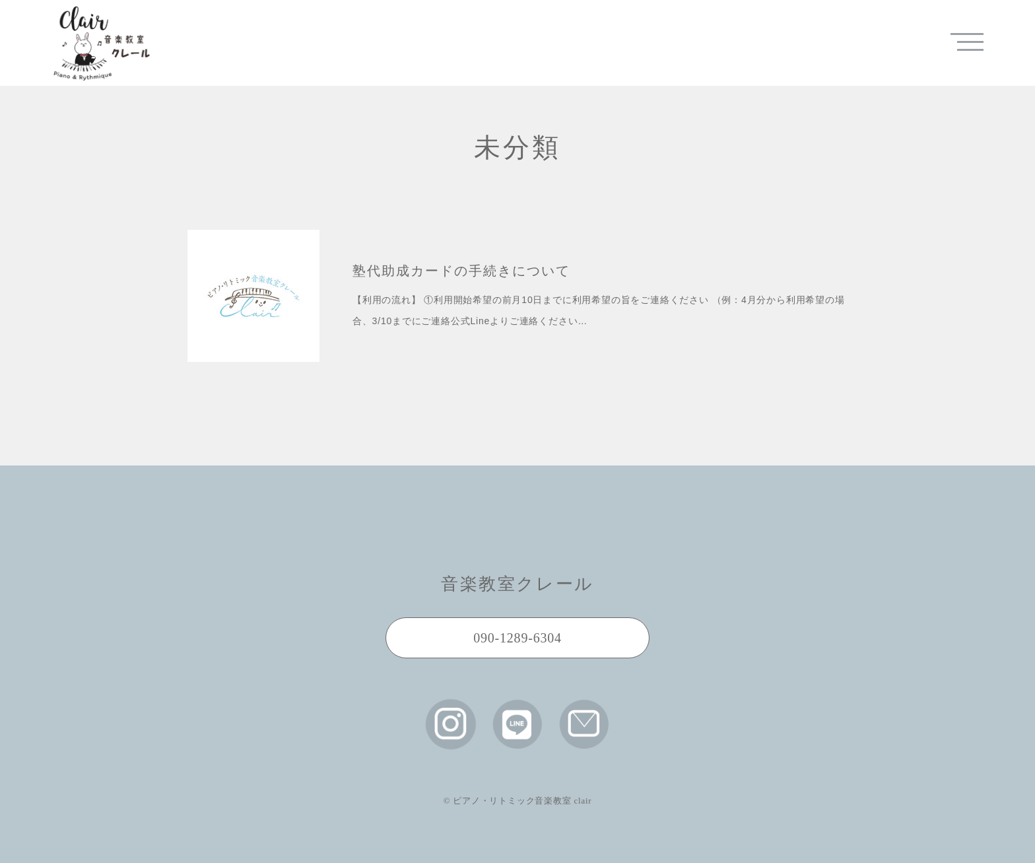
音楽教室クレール (517, 584)
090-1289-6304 (517, 638)
